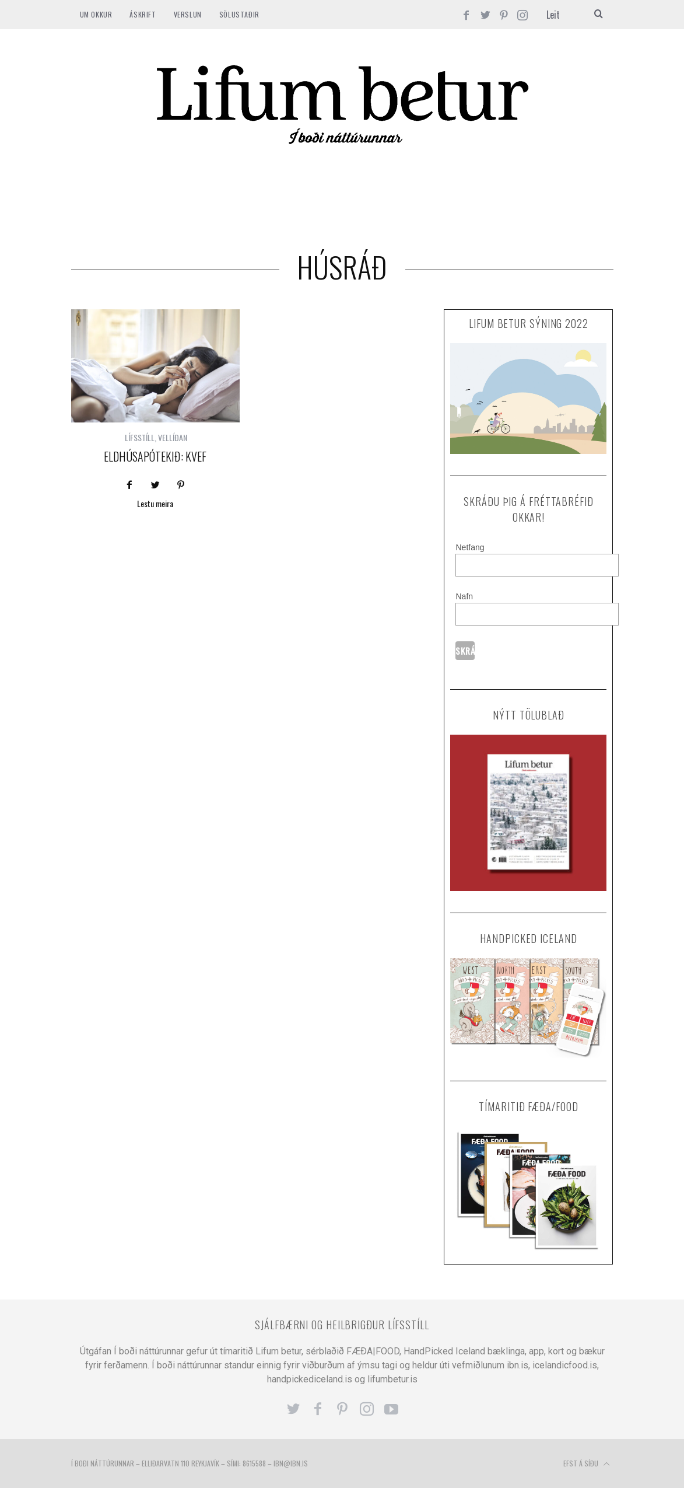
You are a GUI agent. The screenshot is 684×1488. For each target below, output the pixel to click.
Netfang (469, 547)
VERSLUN (188, 14)
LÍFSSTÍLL (140, 437)
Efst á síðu (586, 1464)
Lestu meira (155, 504)
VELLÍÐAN (172, 437)
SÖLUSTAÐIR (239, 14)
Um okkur (96, 14)
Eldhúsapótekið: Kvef (155, 456)
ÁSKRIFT (142, 14)
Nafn (464, 596)
